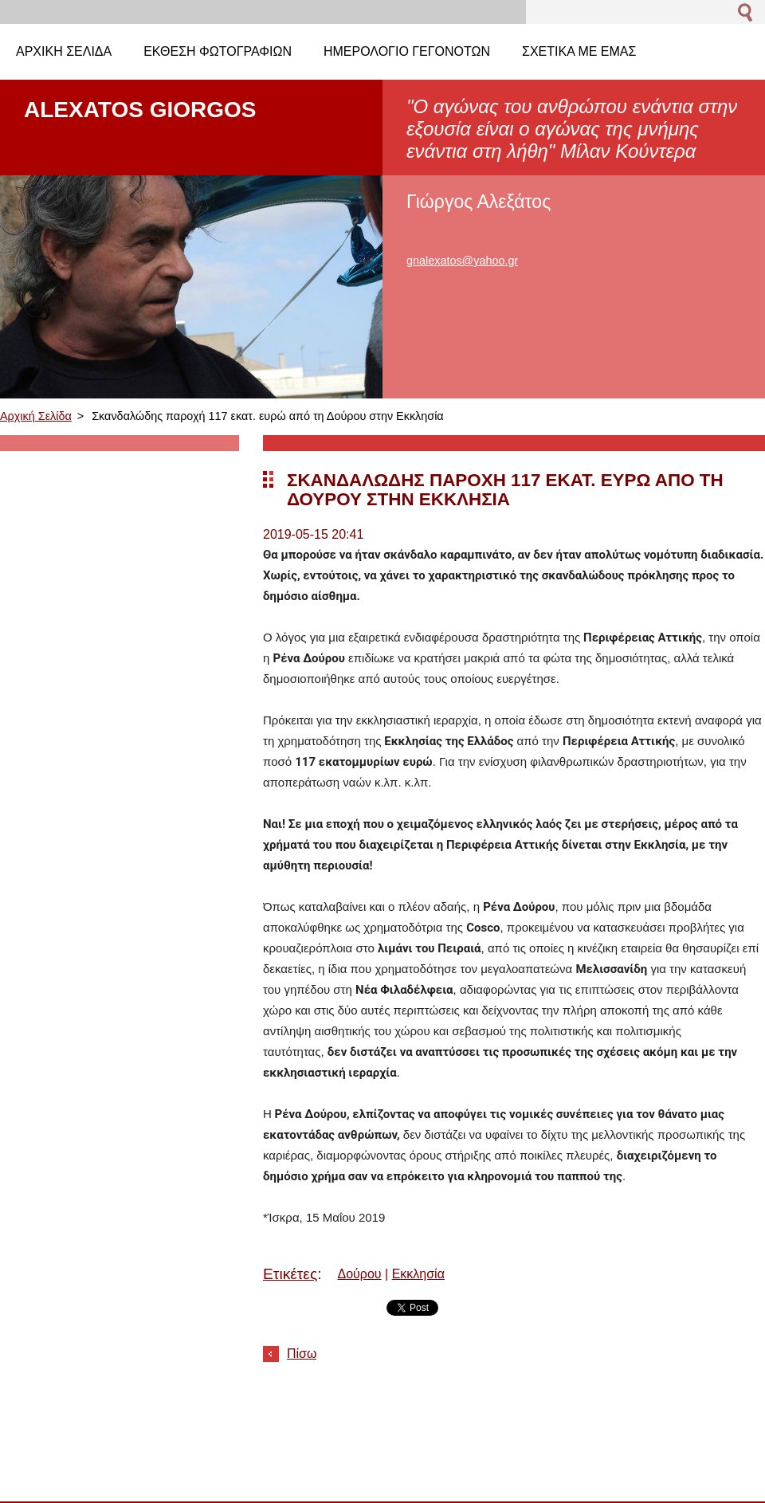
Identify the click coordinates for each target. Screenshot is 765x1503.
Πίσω (301, 1353)
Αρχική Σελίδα (36, 416)
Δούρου (360, 1274)
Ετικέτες (290, 1274)
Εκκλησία (418, 1274)
